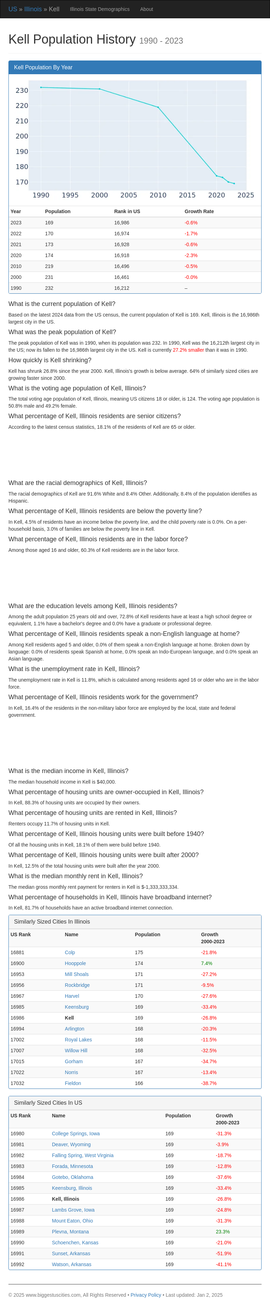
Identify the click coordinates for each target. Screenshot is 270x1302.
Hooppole (75, 963)
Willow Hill (76, 1050)
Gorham (74, 1061)
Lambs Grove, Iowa (73, 1210)
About (146, 9)
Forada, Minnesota (72, 1166)
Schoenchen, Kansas (75, 1242)
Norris (71, 1072)
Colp (70, 952)
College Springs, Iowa (76, 1133)
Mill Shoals (77, 974)
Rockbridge (77, 985)
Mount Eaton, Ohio (72, 1221)
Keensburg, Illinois (72, 1188)
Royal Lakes (78, 1039)
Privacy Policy (145, 1295)
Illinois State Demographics (100, 9)
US (12, 9)
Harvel (72, 996)
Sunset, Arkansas (71, 1253)
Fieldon (73, 1083)
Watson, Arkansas (71, 1264)
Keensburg (77, 1007)
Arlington (74, 1029)
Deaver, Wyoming (71, 1144)
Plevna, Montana (70, 1231)
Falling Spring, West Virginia (83, 1155)
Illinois (33, 9)
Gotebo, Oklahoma (73, 1177)
